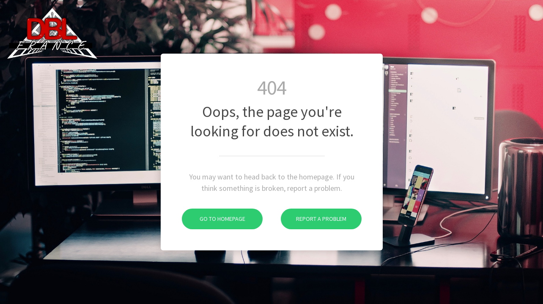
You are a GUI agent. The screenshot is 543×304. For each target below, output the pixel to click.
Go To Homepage (213, 219)
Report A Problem (313, 219)
